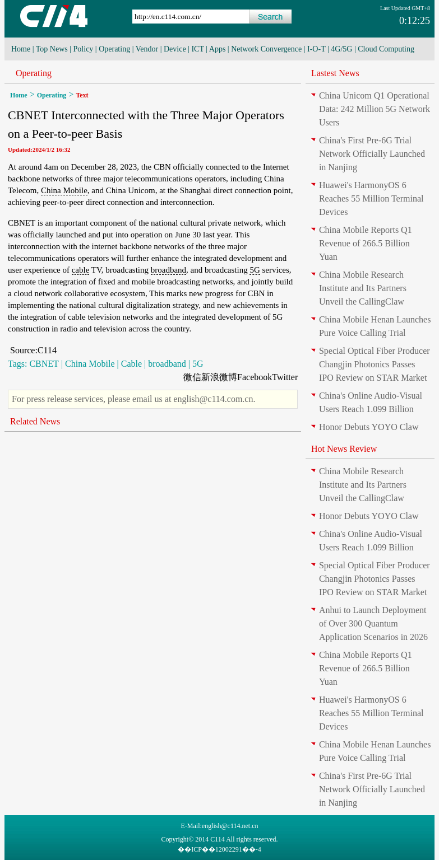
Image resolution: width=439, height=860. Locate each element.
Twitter (285, 377)
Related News (35, 421)
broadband (168, 269)
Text (82, 95)
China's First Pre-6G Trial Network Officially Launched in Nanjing (372, 153)
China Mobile (64, 190)
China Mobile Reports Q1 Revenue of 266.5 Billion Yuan (365, 243)
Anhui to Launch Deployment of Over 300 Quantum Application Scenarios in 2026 (373, 623)
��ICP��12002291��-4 (219, 849)
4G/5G (341, 49)
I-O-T (316, 49)
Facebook (254, 377)
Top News (52, 49)
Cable (131, 363)
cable (81, 269)
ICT (197, 49)
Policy (83, 49)
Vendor (147, 49)
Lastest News (335, 73)
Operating (114, 49)
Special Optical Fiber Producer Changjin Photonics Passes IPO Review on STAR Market (374, 364)
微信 (192, 377)
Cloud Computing (386, 49)
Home (20, 49)
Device (175, 49)
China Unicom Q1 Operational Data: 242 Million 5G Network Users (374, 109)
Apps (217, 49)
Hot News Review (344, 449)
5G (254, 269)
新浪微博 (219, 377)
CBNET (43, 363)
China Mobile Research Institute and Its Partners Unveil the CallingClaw (362, 288)
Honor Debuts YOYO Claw (369, 427)
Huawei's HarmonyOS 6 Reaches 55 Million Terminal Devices (371, 198)
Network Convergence (266, 49)
